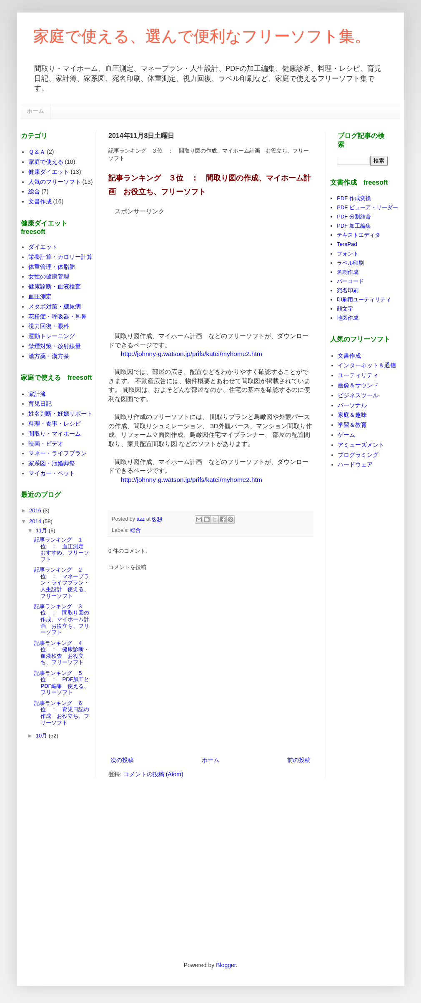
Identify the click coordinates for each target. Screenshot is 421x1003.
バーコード (350, 281)
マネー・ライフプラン (57, 453)
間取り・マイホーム (54, 433)
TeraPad (347, 244)
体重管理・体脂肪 (51, 266)
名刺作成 (347, 272)
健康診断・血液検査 (54, 286)
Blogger (226, 965)
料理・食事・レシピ (54, 423)
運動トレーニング (51, 336)
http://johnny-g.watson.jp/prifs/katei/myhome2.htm (191, 353)
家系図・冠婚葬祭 (51, 463)
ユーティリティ (358, 375)
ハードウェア (355, 464)
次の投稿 (122, 760)
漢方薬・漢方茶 (48, 356)
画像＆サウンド (358, 385)
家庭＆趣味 (352, 414)
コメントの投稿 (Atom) (153, 774)
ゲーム (346, 434)
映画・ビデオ (45, 443)
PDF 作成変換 (354, 198)
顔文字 (345, 309)
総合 (135, 530)
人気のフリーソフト (54, 181)
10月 (42, 735)
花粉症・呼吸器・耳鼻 (57, 316)
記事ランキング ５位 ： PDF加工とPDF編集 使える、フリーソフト (61, 683)
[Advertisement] (170, 268)
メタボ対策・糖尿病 (54, 306)
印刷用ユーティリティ (364, 299)
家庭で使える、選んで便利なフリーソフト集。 (202, 36)
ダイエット (43, 246)
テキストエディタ (358, 235)
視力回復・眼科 (48, 326)
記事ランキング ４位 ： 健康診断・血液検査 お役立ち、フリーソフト (61, 653)
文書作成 (40, 201)
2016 (36, 510)
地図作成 (347, 318)
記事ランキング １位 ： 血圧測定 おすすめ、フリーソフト (61, 549)
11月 (42, 530)
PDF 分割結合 (354, 216)
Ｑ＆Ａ (36, 151)
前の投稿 (299, 760)
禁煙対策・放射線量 (54, 346)
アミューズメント (361, 444)
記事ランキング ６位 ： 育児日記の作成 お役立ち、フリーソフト (61, 713)
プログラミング (358, 454)
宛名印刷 (347, 290)
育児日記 (40, 403)
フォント (347, 254)
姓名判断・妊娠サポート (60, 413)
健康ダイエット (48, 171)
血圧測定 (40, 296)
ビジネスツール (358, 395)
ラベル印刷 (350, 263)
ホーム (35, 111)
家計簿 (37, 394)
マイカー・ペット (51, 473)
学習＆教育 (352, 424)
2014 (36, 521)
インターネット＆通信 (367, 365)
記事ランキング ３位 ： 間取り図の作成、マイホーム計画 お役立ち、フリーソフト (61, 619)
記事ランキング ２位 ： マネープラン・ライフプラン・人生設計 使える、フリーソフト (61, 583)
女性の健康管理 (48, 276)
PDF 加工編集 (354, 226)
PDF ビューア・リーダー (367, 207)
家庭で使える (45, 161)
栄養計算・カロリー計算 (60, 256)
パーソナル (352, 405)
